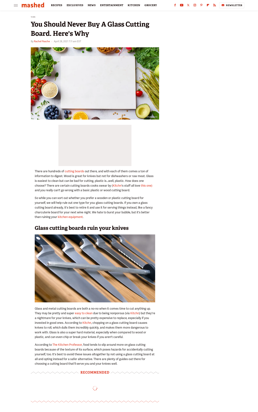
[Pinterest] (201, 6)
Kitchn (117, 185)
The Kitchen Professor (67, 345)
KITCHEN (134, 5)
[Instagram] (195, 6)
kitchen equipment (70, 217)
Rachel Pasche (42, 41)
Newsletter (231, 5)
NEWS (92, 5)
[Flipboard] (208, 6)
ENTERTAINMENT (111, 5)
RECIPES (56, 5)
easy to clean (83, 313)
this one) (146, 185)
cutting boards (74, 171)
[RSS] (215, 6)
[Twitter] (188, 6)
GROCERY (150, 5)
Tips (33, 17)
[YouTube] (182, 6)
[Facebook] (175, 6)
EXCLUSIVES (75, 5)
